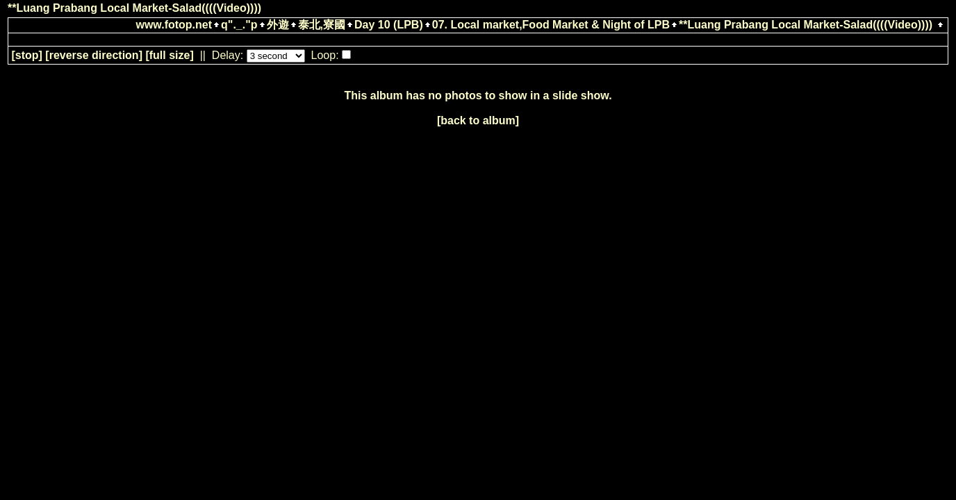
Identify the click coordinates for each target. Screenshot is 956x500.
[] (26, 55)
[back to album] (478, 120)
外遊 (278, 25)
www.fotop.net (173, 25)
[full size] (169, 55)
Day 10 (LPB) (388, 25)
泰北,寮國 (321, 25)
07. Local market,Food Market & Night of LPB (551, 25)
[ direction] (93, 55)
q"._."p (239, 25)
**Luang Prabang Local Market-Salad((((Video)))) (805, 25)
